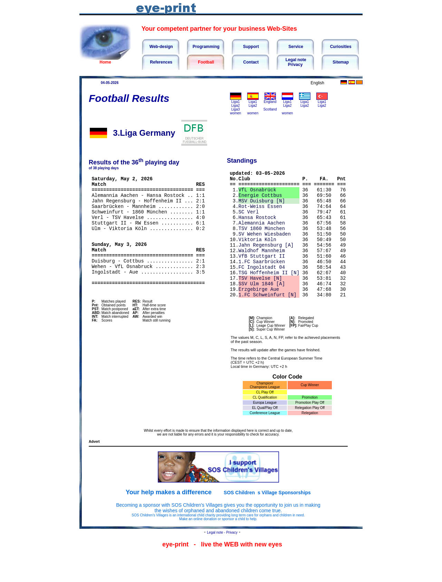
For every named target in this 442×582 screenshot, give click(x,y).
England (270, 102)
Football (205, 62)
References (160, 62)
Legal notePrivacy (295, 62)
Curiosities (340, 46)
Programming (205, 46)
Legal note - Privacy (222, 557)
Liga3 (235, 109)
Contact (250, 62)
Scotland (270, 109)
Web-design (160, 46)
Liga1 (235, 102)
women (235, 113)
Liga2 (235, 105)
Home (105, 62)
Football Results (129, 98)
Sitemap (340, 62)
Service (295, 46)
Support (250, 46)
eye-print (175, 569)
